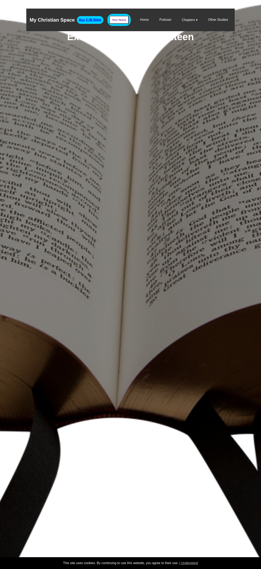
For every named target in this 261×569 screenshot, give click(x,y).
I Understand (188, 563)
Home (144, 19)
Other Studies (218, 19)
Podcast (165, 19)
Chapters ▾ (190, 20)
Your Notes (119, 19)
